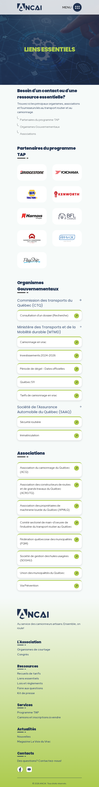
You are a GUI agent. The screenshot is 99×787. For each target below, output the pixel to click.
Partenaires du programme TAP (38, 119)
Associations (26, 133)
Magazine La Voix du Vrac (34, 741)
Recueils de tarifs (29, 673)
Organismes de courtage (33, 649)
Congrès (23, 654)
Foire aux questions (30, 688)
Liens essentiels (28, 678)
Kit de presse (26, 693)
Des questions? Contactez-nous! (39, 761)
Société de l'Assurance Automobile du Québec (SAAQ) (49, 409)
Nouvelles (24, 736)
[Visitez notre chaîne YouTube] (29, 769)
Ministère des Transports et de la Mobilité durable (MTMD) (49, 329)
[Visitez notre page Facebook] (20, 769)
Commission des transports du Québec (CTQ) (49, 303)
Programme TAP (28, 712)
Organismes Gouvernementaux (38, 126)
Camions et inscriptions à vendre (39, 717)
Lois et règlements (30, 683)
